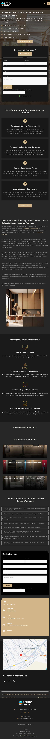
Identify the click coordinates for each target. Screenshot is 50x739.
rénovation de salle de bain (31, 228)
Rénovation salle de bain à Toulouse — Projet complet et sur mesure (22, 478)
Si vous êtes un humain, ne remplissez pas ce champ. (17, 90)
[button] (44, 4)
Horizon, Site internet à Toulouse (28, 736)
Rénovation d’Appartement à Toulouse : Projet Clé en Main (37, 695)
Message (6, 76)
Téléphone (6, 71)
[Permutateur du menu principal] (48, 3)
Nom (27, 60)
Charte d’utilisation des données (25, 733)
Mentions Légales (25, 731)
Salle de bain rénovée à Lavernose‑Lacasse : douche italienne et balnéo (23, 447)
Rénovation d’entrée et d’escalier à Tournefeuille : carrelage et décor (22, 462)
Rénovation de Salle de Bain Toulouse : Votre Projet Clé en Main (13, 695)
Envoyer (8, 87)
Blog (25, 727)
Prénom (5, 60)
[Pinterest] (28, 712)
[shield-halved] (19, 96)
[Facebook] (21, 712)
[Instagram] (25, 712)
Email (5, 66)
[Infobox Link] (9, 611)
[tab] (25, 509)
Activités (25, 729)
